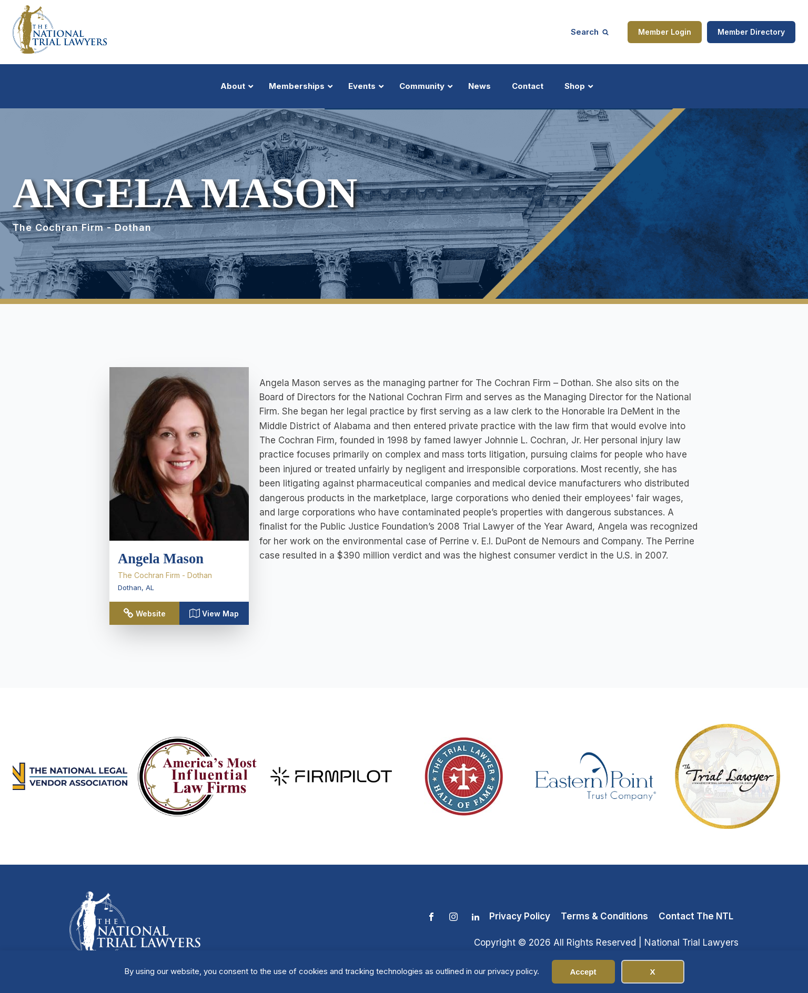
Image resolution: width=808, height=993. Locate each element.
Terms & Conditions (604, 916)
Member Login (664, 31)
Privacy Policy (519, 916)
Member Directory (751, 31)
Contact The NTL (696, 916)
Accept (583, 971)
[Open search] (590, 32)
